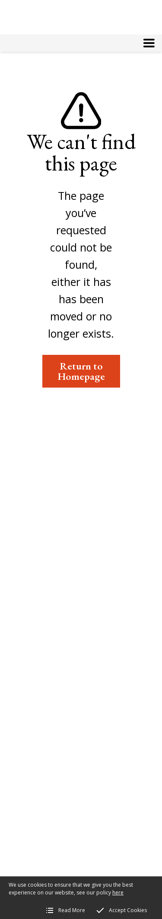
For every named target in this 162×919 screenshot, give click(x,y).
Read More (71, 910)
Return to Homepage (81, 371)
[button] (149, 43)
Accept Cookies (128, 910)
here (118, 892)
